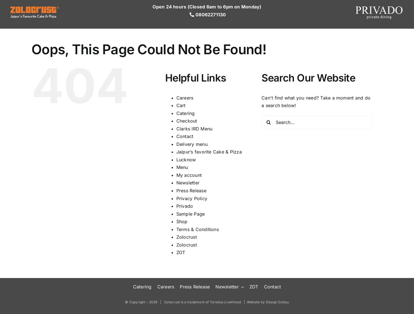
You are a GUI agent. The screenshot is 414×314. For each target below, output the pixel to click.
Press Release (191, 190)
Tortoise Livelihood (225, 302)
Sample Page (190, 214)
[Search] (268, 122)
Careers (185, 98)
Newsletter (187, 183)
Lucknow (186, 159)
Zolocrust (186, 237)
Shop (182, 221)
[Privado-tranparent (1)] (379, 6)
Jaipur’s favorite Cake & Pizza (209, 152)
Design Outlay (277, 302)
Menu (182, 167)
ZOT (180, 252)
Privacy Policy (191, 198)
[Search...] (317, 122)
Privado (184, 206)
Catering (185, 113)
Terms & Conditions (197, 229)
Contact (185, 136)
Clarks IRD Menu (194, 129)
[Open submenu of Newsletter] (241, 287)
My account (189, 175)
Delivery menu (192, 144)
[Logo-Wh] (34, 9)
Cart (181, 105)
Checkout (186, 121)
